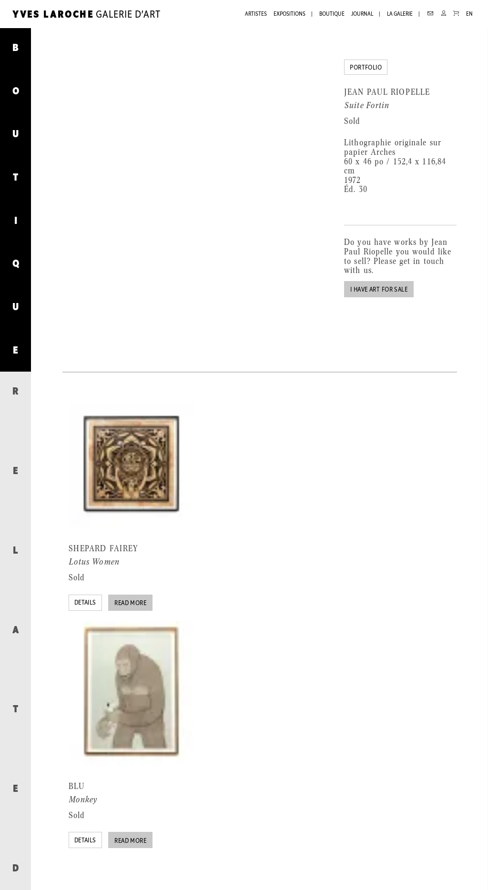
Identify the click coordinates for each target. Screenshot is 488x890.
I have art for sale (378, 290)
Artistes (256, 14)
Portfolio (366, 68)
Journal (362, 14)
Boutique (332, 14)
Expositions (289, 14)
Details (85, 603)
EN (469, 14)
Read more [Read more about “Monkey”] (130, 841)
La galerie (400, 14)
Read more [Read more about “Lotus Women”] (130, 603)
